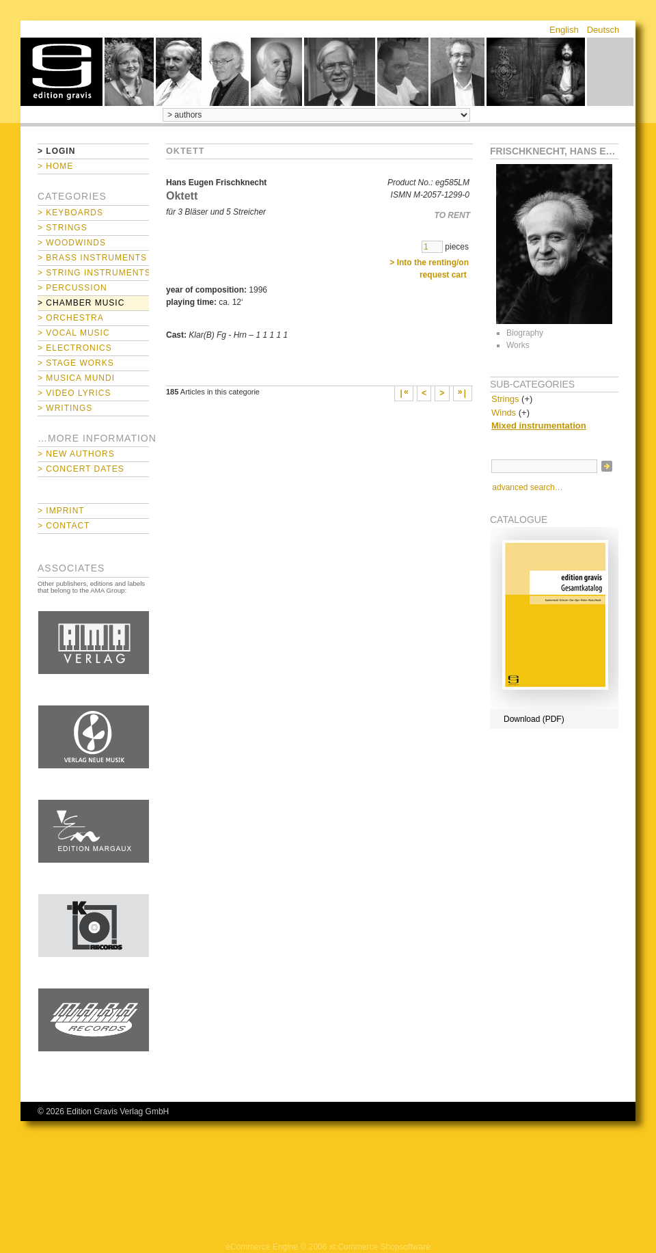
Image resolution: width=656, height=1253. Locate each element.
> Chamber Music (81, 303)
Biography (524, 333)
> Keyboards (70, 212)
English (564, 30)
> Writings (65, 408)
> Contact (64, 525)
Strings (505, 399)
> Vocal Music (74, 333)
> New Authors (76, 454)
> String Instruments (93, 273)
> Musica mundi (76, 378)
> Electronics (75, 348)
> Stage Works (76, 363)
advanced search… (527, 487)
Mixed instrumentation (538, 425)
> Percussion (72, 288)
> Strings (62, 227)
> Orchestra (71, 318)
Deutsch (603, 30)
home (61, 72)
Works (518, 345)
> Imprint (61, 510)
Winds (503, 412)
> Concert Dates (81, 469)
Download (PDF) (534, 719)
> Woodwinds (72, 242)
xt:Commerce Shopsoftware (379, 1247)
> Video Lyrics (74, 393)
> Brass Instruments (92, 257)
